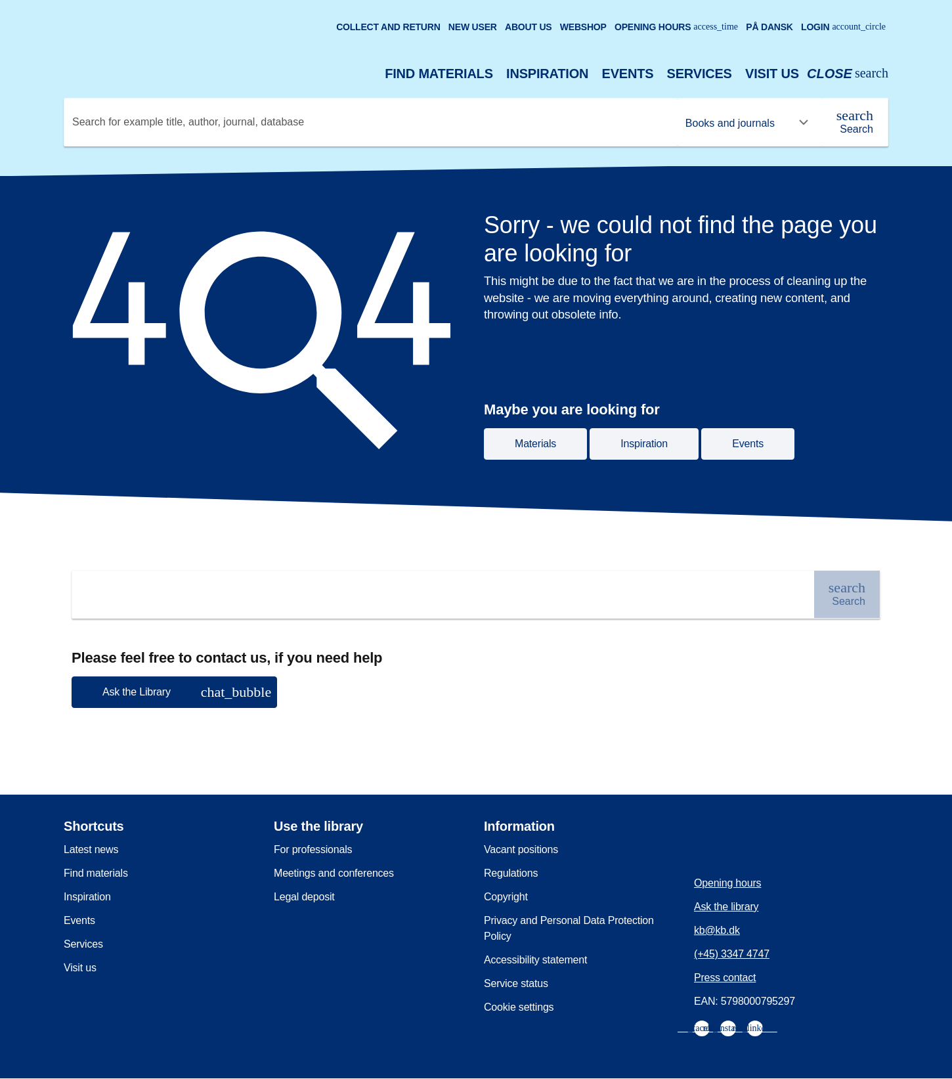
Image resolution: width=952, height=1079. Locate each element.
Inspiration (547, 73)
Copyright (506, 896)
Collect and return (388, 27)
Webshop (583, 27)
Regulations (511, 873)
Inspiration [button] (644, 443)
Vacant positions (521, 849)
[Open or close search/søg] (847, 74)
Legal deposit (304, 896)
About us (528, 27)
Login (843, 27)
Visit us (772, 73)
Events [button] (748, 443)
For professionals (313, 849)
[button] (174, 692)
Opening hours (676, 27)
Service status (516, 983)
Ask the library (726, 906)
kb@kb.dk (717, 930)
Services (699, 73)
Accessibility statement (535, 959)
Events (628, 73)
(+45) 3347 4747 (731, 953)
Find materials (439, 73)
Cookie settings (518, 1007)
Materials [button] (535, 443)
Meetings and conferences (334, 873)
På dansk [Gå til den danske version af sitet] (769, 27)
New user (472, 27)
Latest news (91, 849)
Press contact (725, 977)
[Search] (855, 122)
